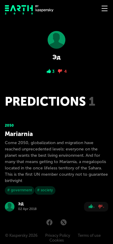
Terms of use (89, 235)
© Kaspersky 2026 (21, 235)
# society (45, 190)
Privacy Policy (57, 235)
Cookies (56, 240)
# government (19, 190)
